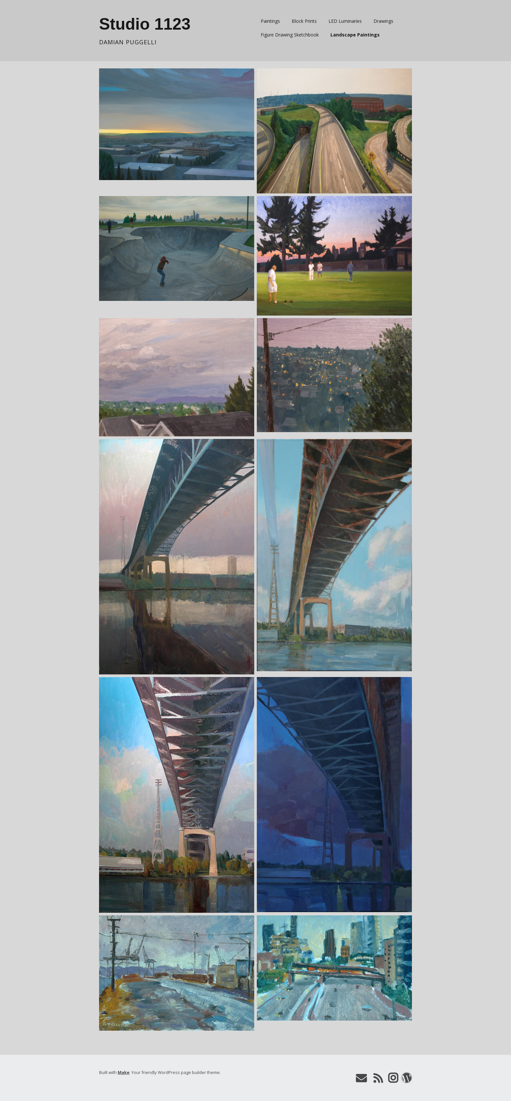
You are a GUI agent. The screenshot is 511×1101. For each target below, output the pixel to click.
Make (123, 1072)
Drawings (383, 21)
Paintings (270, 21)
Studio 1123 (145, 24)
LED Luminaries (345, 21)
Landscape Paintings (355, 35)
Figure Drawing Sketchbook (290, 35)
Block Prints (304, 21)
